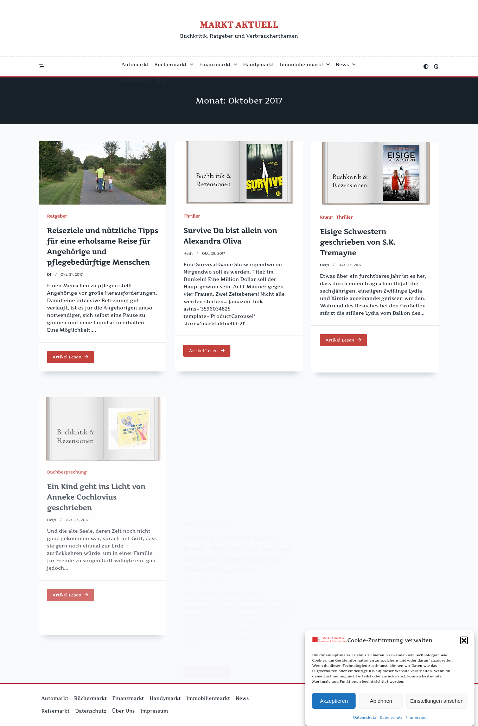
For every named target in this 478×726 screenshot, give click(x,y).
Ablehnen (381, 704)
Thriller (191, 217)
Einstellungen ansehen (437, 704)
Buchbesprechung (67, 524)
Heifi (188, 254)
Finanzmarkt (218, 64)
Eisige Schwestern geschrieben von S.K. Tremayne (357, 253)
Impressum (416, 721)
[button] (463, 644)
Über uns (123, 711)
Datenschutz (364, 721)
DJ (49, 274)
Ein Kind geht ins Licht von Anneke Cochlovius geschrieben (96, 549)
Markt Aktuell (239, 24)
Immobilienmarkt (305, 64)
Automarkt (135, 64)
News (345, 64)
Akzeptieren (334, 704)
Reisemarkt (136, 80)
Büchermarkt (174, 64)
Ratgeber (57, 216)
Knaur (326, 228)
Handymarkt (258, 64)
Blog (161, 80)
